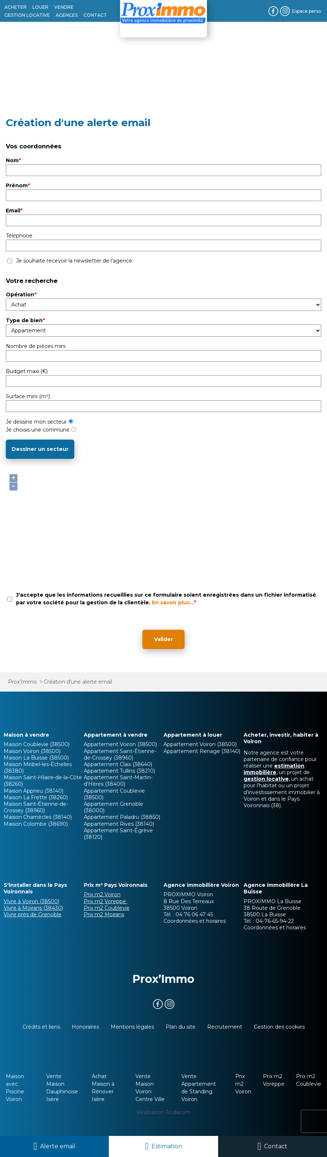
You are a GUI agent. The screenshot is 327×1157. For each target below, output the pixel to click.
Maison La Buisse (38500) (36, 757)
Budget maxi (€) (27, 371)
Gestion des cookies (279, 1027)
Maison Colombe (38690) (36, 824)
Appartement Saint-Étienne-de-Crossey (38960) (120, 754)
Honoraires (85, 1027)
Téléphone (19, 235)
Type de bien (25, 320)
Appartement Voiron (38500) (120, 744)
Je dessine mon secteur (39, 422)
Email (14, 210)
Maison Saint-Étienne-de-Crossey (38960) (36, 807)
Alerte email (57, 1146)
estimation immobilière (274, 769)
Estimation (166, 1146)
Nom (13, 160)
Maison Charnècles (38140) (38, 817)
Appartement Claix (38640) (118, 764)
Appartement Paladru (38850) (122, 817)
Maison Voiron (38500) (32, 751)
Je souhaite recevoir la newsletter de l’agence (74, 260)
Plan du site (181, 1027)
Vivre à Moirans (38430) (33, 908)
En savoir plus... (173, 602)
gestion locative (266, 779)
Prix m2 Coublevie (107, 908)
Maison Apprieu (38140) (33, 791)
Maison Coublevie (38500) (37, 744)
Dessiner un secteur (40, 449)
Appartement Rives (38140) (119, 824)
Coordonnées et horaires (195, 921)
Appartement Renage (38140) (202, 751)
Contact (275, 1146)
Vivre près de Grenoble (33, 914)
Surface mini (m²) (28, 396)
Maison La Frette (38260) (36, 797)
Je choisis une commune (41, 430)
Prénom (18, 185)
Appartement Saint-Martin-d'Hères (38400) (118, 780)
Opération (21, 294)
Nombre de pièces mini (36, 346)
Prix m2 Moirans (104, 914)
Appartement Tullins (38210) (119, 771)
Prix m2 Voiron (102, 894)
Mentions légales (132, 1027)
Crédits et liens (41, 1027)
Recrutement (224, 1027)
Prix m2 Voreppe (105, 901)
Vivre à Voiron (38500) (31, 901)
